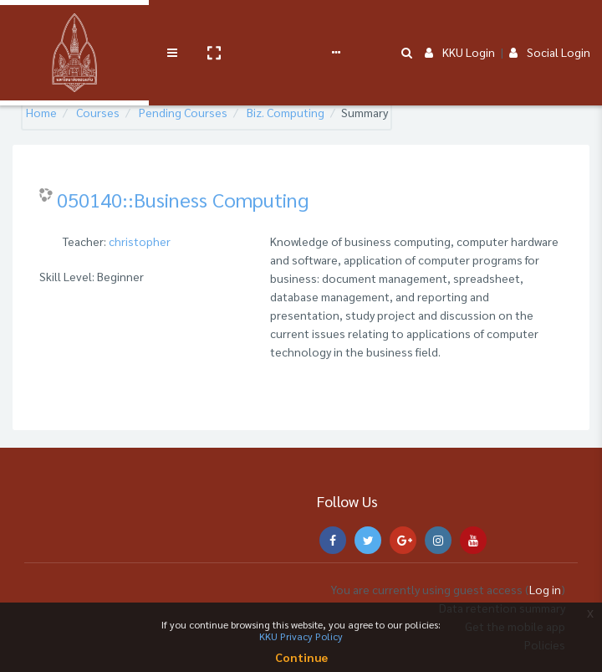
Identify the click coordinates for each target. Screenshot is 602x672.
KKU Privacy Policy (301, 636)
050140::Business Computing (183, 199)
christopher (140, 241)
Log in (545, 589)
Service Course (194, 26)
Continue (301, 656)
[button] (131, 27)
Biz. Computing (285, 112)
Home (41, 112)
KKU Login (460, 26)
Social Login (549, 26)
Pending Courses (183, 112)
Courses (98, 112)
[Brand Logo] (34, 27)
